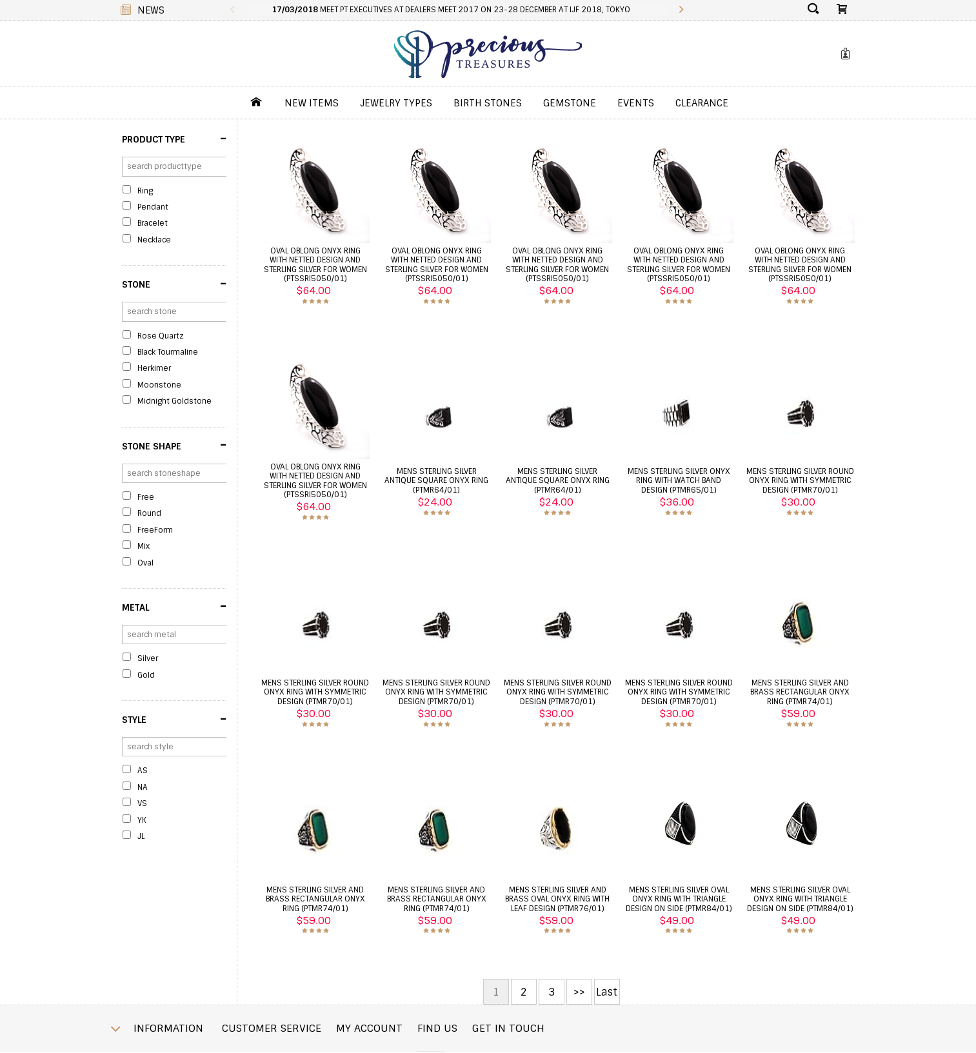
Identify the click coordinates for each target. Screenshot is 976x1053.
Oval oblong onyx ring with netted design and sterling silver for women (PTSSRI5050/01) (315, 265)
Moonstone (159, 384)
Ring (145, 190)
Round (149, 513)
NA (142, 787)
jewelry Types (396, 103)
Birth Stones (487, 103)
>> (579, 992)
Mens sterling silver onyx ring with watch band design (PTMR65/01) (679, 480)
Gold (146, 675)
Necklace (154, 239)
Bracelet (152, 223)
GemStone (569, 103)
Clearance (701, 103)
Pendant (152, 207)
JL (140, 836)
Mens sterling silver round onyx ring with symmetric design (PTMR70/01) (800, 480)
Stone (174, 284)
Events (635, 103)
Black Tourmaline (167, 352)
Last (606, 992)
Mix (143, 546)
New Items (311, 103)
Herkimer (154, 368)
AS (142, 770)
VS (142, 803)
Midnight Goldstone (174, 401)
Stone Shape (174, 445)
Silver (147, 658)
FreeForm (155, 530)
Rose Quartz (160, 335)
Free (145, 497)
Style (174, 719)
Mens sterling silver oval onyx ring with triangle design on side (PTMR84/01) (679, 899)
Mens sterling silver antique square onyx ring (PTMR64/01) (436, 480)
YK (141, 820)
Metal (174, 606)
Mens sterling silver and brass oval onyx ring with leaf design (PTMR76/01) (557, 899)
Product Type (174, 139)
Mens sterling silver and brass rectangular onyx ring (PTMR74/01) (800, 692)
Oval (145, 562)
